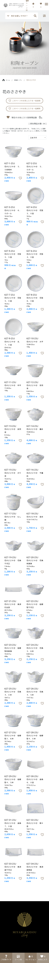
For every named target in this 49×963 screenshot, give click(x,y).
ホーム (6, 80)
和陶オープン (18, 80)
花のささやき (31, 80)
